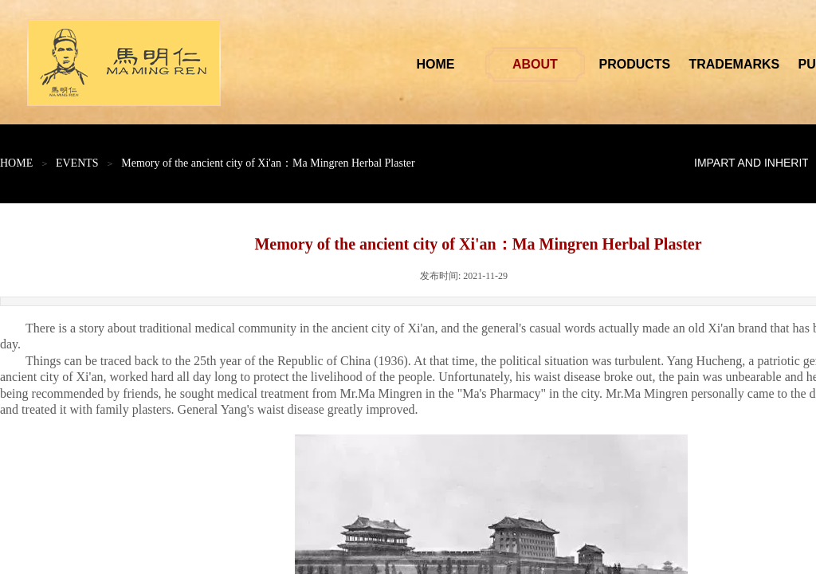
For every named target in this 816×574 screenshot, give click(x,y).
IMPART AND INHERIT (751, 162)
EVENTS (77, 163)
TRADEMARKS (766, 64)
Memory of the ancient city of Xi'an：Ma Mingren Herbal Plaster (267, 163)
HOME (468, 64)
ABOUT (567, 64)
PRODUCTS (667, 64)
